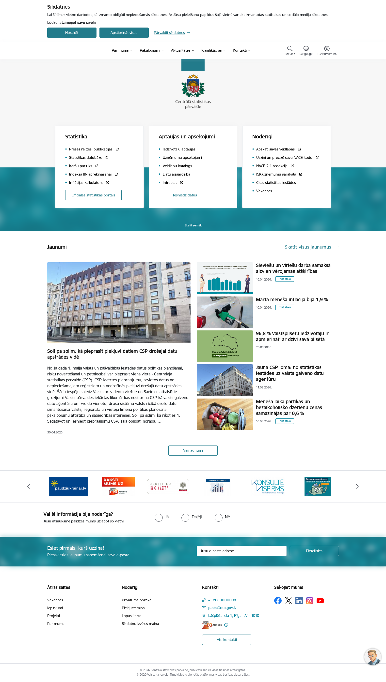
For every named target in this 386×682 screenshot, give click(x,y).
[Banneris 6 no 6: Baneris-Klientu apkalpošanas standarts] (268, 486)
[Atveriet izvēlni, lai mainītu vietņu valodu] (306, 51)
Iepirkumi (55, 608)
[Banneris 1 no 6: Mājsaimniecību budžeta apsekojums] (318, 486)
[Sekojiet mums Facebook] (278, 600)
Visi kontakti (227, 639)
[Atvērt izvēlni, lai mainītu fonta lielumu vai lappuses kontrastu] (327, 51)
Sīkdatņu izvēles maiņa (140, 623)
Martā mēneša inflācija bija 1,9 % (292, 299)
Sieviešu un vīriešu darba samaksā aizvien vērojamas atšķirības (293, 268)
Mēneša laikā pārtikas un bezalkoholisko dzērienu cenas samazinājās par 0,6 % (289, 407)
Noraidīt (71, 32)
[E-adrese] (212, 625)
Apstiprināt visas (124, 32)
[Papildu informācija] (226, 625)
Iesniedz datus (185, 195)
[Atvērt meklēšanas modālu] (290, 51)
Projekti (53, 615)
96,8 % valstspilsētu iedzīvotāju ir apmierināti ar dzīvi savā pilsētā (292, 336)
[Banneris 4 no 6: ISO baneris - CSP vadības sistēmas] (168, 486)
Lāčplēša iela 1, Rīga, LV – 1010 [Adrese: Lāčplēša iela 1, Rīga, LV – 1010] (233, 615)
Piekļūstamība (133, 608)
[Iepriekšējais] (29, 486)
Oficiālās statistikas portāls (93, 195)
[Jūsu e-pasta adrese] (242, 551)
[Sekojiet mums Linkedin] (299, 600)
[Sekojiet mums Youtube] (320, 600)
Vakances (55, 600)
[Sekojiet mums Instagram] (309, 600)
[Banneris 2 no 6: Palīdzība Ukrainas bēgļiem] (68, 486)
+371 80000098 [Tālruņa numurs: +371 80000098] (222, 600)
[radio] (162, 517)
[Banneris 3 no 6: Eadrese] (118, 486)
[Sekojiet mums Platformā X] (288, 600)
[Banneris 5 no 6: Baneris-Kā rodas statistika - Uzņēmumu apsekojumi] (217, 486)
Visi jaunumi (193, 450)
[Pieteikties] (314, 551)
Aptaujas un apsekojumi (187, 136)
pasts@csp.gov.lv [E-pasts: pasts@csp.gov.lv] (222, 607)
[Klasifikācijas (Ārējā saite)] (211, 50)
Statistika (285, 279)
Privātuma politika (136, 600)
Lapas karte (131, 615)
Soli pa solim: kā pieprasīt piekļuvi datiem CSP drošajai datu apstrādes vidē (112, 354)
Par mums (55, 623)
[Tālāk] (358, 486)
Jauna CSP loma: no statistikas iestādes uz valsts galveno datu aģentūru (290, 373)
